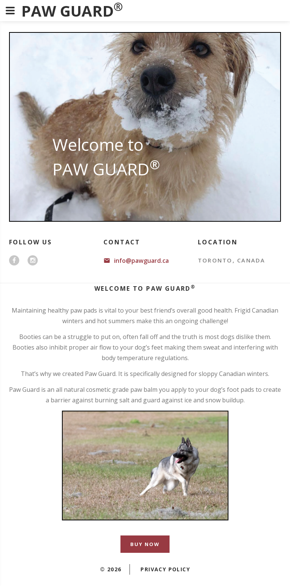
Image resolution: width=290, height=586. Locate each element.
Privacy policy (165, 569)
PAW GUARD (72, 11)
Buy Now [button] (145, 544)
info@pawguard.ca (141, 260)
